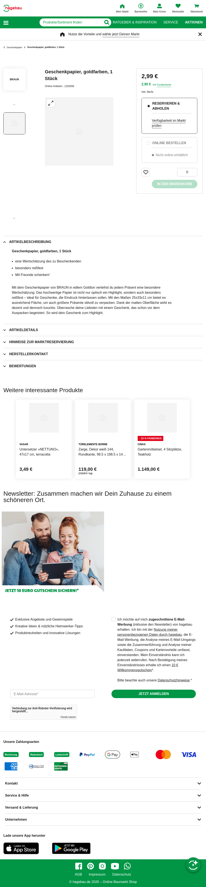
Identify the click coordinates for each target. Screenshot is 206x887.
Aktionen (194, 22)
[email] (52, 694)
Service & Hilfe (17, 795)
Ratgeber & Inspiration (135, 22)
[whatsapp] (127, 866)
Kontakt (11, 783)
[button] (5, 22)
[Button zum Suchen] (104, 22)
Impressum (97, 874)
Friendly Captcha (68, 717)
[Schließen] (200, 34)
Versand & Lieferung (21, 807)
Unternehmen (16, 819)
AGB (78, 874)
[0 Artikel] (187, 172)
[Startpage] (12, 8)
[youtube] (115, 866)
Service (170, 22)
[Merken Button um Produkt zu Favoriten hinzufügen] (145, 172)
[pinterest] (90, 866)
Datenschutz (121, 874)
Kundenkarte (164, 84)
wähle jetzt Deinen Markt (120, 34)
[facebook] (78, 866)
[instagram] (102, 866)
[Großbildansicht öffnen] (79, 131)
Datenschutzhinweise (174, 680)
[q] (56, 22)
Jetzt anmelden (154, 694)
